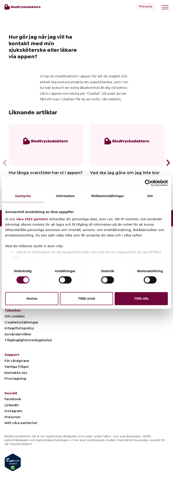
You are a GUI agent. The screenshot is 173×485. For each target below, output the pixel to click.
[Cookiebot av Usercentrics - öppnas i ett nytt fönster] (148, 183)
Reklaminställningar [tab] (107, 196)
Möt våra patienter (21, 423)
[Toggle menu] (165, 7)
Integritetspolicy (19, 328)
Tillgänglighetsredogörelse (28, 340)
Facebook (13, 399)
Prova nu (145, 6)
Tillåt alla (141, 299)
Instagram (13, 411)
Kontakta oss (16, 373)
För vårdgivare (17, 361)
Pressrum (12, 417)
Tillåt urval (86, 299)
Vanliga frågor (17, 366)
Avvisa (31, 299)
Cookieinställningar (21, 322)
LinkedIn (12, 405)
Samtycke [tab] (23, 196)
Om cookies (15, 316)
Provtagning (15, 378)
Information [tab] (65, 196)
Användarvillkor (18, 334)
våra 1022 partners (32, 219)
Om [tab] (150, 196)
